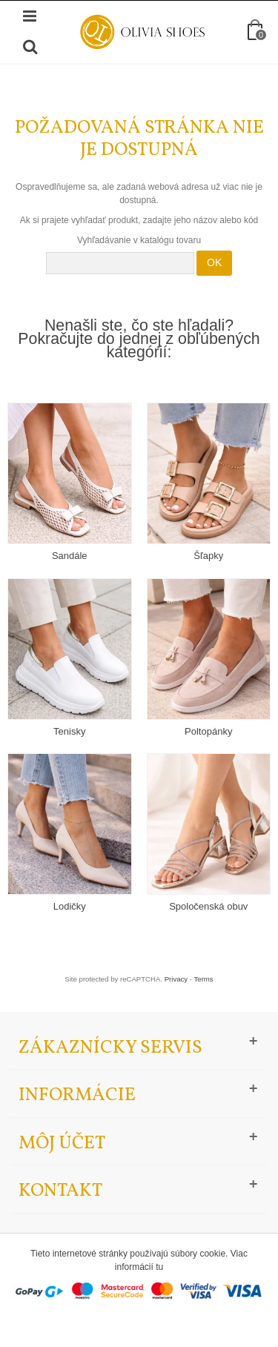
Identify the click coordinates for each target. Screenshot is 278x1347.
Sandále (69, 555)
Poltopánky (208, 731)
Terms (204, 979)
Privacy (176, 979)
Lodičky (69, 906)
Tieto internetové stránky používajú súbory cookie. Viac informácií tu (139, 1260)
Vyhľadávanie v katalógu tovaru (139, 240)
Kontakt (60, 1191)
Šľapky (208, 555)
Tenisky (69, 731)
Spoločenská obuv (208, 906)
